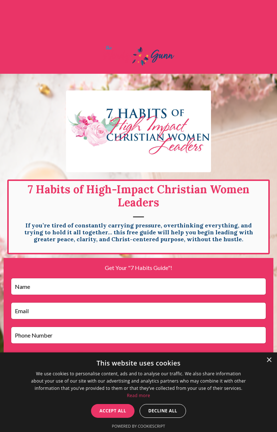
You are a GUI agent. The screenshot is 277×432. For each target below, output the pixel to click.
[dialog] (138, 392)
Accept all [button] (112, 411)
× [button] (269, 360)
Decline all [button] (162, 411)
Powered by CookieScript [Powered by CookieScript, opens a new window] (138, 426)
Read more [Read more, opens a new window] (138, 395)
